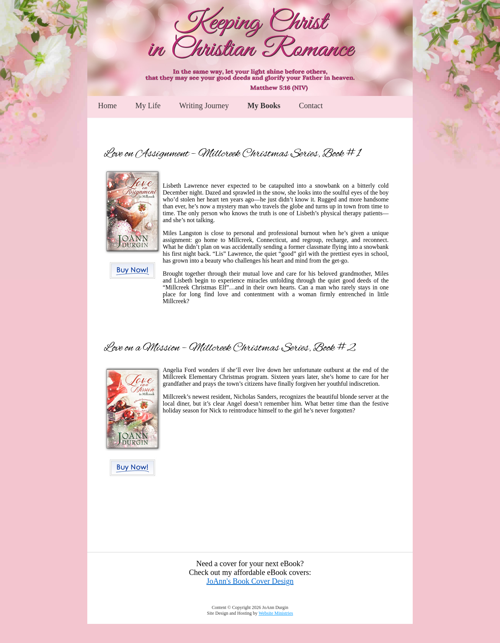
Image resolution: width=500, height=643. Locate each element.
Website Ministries (275, 613)
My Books (263, 105)
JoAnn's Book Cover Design (250, 581)
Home (107, 105)
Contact (311, 105)
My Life (147, 105)
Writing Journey (204, 105)
